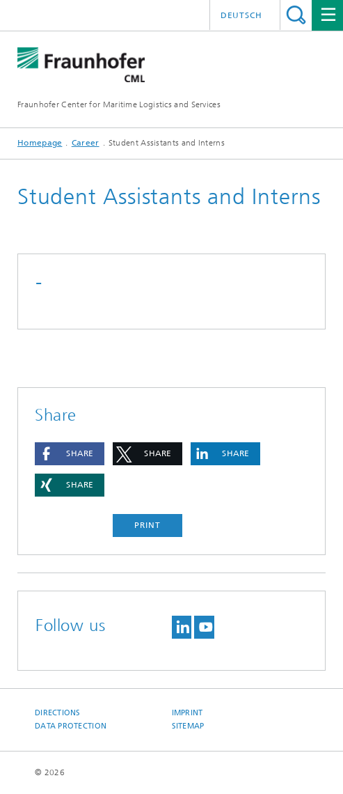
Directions (58, 712)
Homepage (39, 143)
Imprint (187, 712)
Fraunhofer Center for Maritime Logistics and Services (119, 104)
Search (296, 15)
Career (85, 143)
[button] (69, 453)
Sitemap (188, 726)
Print (147, 525)
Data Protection (70, 726)
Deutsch (241, 15)
